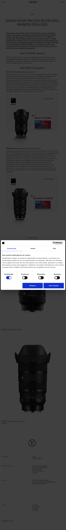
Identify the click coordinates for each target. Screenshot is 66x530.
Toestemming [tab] (11, 248)
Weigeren (32, 285)
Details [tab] (33, 248)
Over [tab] (54, 248)
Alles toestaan (53, 285)
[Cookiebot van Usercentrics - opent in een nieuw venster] (55, 243)
